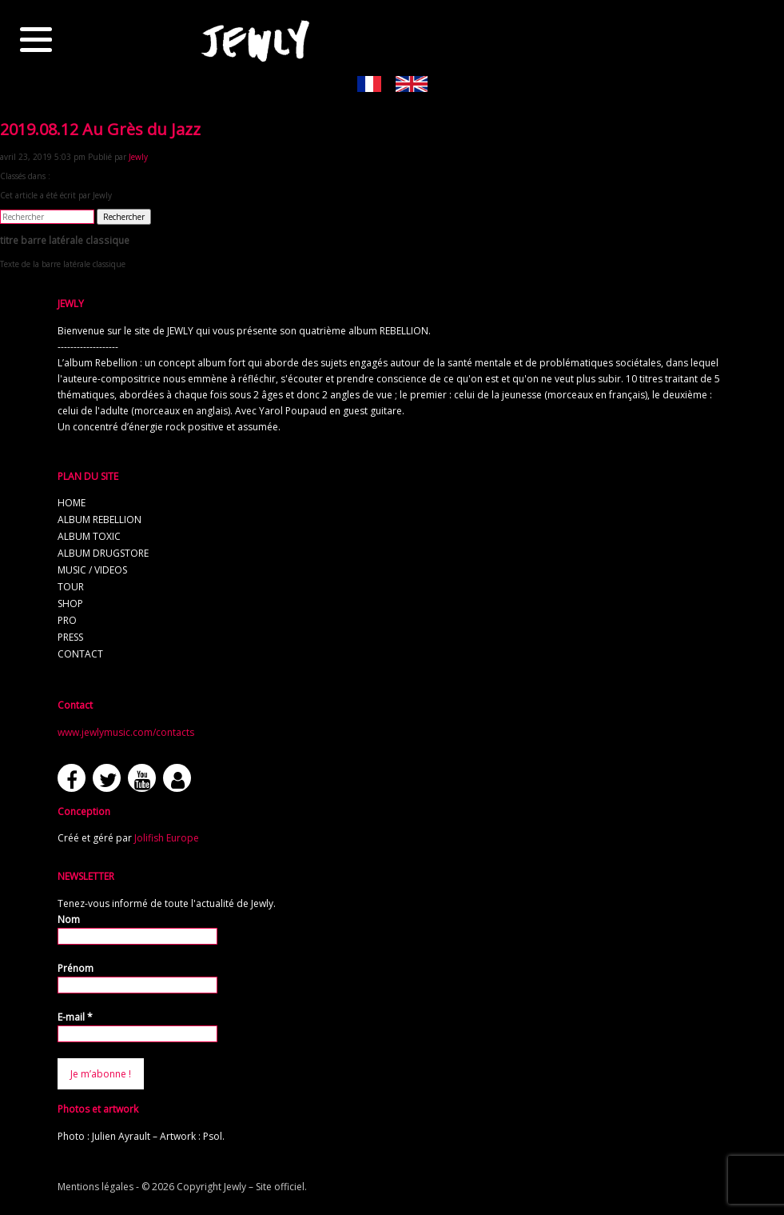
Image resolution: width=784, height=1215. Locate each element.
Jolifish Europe (166, 838)
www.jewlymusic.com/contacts (126, 732)
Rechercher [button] (124, 216)
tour (71, 587)
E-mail (75, 1017)
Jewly (138, 156)
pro (67, 620)
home (72, 503)
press (70, 637)
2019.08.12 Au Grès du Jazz (100, 129)
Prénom (76, 968)
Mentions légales (95, 1186)
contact (80, 654)
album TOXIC (89, 536)
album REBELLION (99, 519)
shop (70, 603)
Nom (69, 919)
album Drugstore (103, 553)
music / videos (92, 570)
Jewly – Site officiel (264, 1186)
